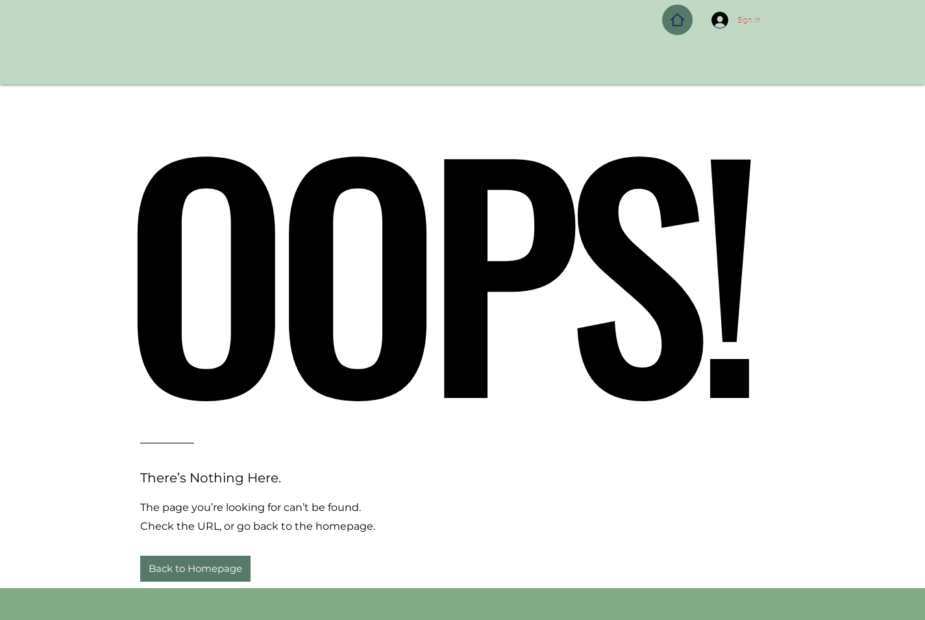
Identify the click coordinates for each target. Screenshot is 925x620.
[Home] (677, 20)
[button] (195, 569)
